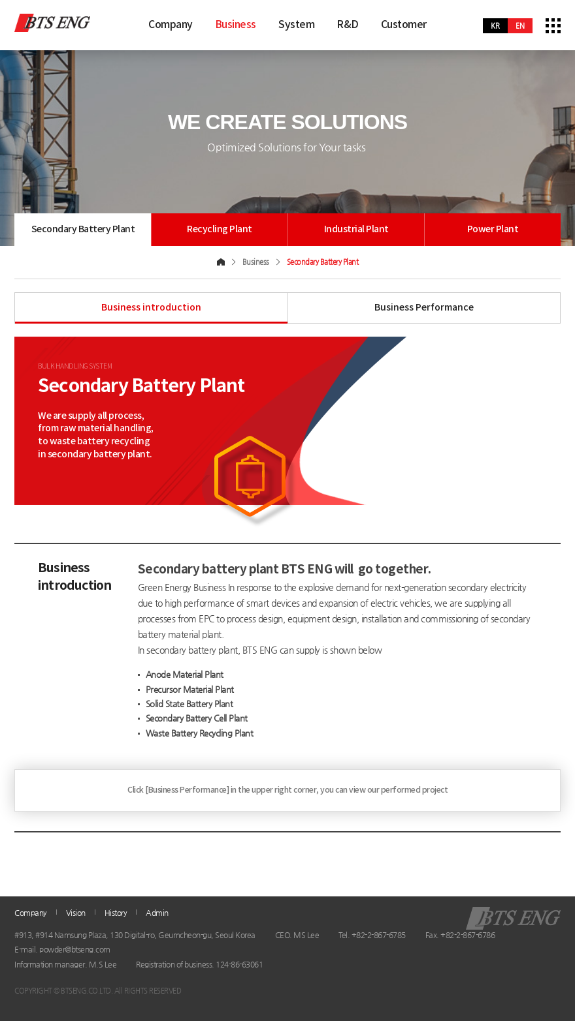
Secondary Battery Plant (85, 229)
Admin (157, 912)
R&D (348, 25)
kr (495, 26)
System (296, 25)
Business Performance (424, 307)
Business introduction (151, 307)
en (520, 26)
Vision (76, 912)
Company (170, 25)
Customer (404, 25)
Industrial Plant (356, 229)
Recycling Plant (219, 229)
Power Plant (493, 229)
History (116, 912)
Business (235, 25)
